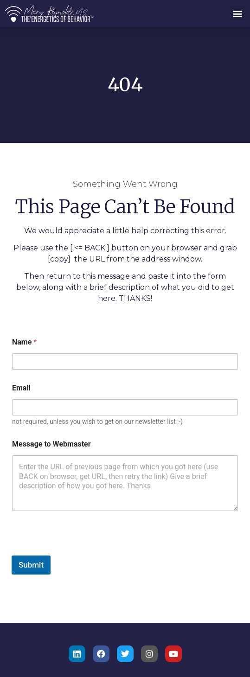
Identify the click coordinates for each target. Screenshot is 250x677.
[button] (237, 13)
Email (21, 387)
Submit (31, 564)
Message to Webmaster (51, 444)
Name (24, 342)
